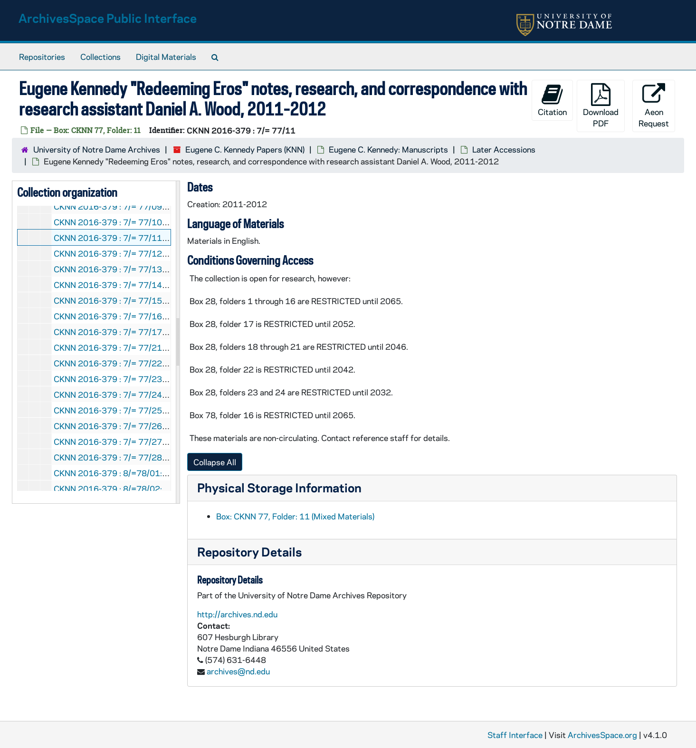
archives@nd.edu (238, 671)
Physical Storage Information (279, 487)
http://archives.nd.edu (237, 614)
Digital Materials (166, 56)
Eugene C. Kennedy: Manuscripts (388, 149)
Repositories (42, 56)
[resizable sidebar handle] (178, 342)
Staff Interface (515, 734)
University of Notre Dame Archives (96, 149)
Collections (100, 56)
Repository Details (249, 551)
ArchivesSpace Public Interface (108, 18)
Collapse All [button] (214, 462)
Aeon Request (654, 105)
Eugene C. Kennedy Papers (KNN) (245, 149)
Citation (552, 100)
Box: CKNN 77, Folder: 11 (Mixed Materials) (295, 516)
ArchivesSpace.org (602, 734)
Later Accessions (503, 149)
